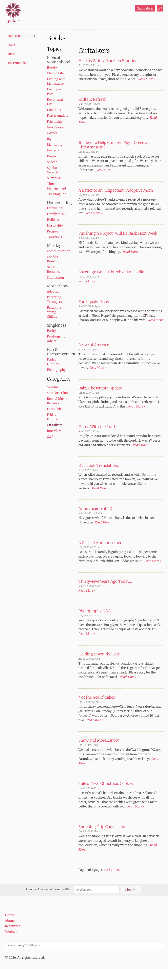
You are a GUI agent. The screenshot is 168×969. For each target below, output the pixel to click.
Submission (55, 277)
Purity (51, 331)
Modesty (53, 150)
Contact (11, 931)
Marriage (55, 245)
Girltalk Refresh (92, 99)
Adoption (53, 291)
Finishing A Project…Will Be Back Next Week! (118, 233)
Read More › (146, 79)
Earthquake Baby (93, 301)
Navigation (144, 8)
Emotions (54, 110)
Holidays (53, 220)
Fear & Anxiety (57, 116)
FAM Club (54, 409)
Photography (56, 370)
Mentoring (54, 144)
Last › (119, 870)
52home (53, 387)
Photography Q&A (94, 610)
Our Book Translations (98, 465)
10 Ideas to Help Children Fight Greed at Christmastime (113, 144)
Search (160, 8)
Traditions (54, 237)
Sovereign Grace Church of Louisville (111, 272)
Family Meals (56, 214)
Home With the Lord (96, 426)
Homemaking (59, 202)
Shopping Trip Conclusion (101, 826)
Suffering (54, 178)
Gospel (52, 133)
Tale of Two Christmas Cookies (106, 783)
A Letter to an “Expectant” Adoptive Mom (115, 190)
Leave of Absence (93, 344)
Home (9, 915)
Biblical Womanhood (58, 59)
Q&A (50, 437)
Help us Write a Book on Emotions (108, 60)
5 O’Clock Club (57, 393)
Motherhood (58, 286)
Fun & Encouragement (61, 351)
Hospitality (55, 225)
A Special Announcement (101, 542)
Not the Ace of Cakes (96, 697)
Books (10, 45)
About (9, 921)
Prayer (51, 156)
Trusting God (56, 194)
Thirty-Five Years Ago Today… (105, 581)
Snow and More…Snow (98, 740)
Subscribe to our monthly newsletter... (48, 889)
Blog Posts (13, 36)
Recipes (52, 231)
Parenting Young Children (54, 312)
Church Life (55, 73)
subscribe (131, 890)
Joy (49, 139)
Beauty (52, 67)
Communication (58, 251)
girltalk (13, 12)
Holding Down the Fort (99, 654)
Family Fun (55, 208)
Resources (12, 926)
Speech (52, 162)
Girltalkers (54, 425)
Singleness (56, 325)
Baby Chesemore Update (100, 388)
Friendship (55, 121)
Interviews (54, 431)
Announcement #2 (95, 508)
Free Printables (16, 63)
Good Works (56, 127)
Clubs (10, 54)
